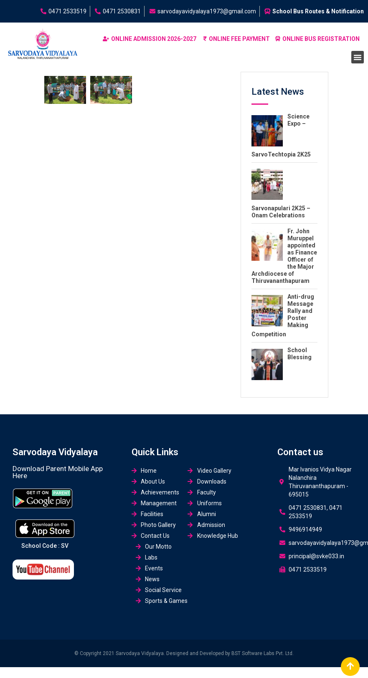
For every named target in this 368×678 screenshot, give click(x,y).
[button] (357, 57)
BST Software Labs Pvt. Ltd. (262, 653)
